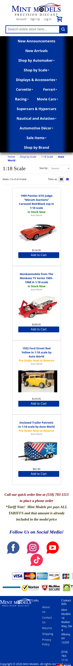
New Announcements (36, 41)
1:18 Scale (47, 156)
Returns (47, 628)
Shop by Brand (36, 147)
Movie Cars (47, 99)
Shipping (47, 634)
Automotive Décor (36, 128)
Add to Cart (39, 255)
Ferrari (50, 89)
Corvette (24, 89)
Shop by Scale (36, 70)
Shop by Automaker (36, 60)
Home (11, 156)
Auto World (36, 215)
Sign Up (35, 19)
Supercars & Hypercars (36, 108)
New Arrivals (36, 50)
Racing (22, 99)
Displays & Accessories (36, 79)
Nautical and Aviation (36, 118)
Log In (47, 19)
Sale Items (36, 137)
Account (21, 19)
